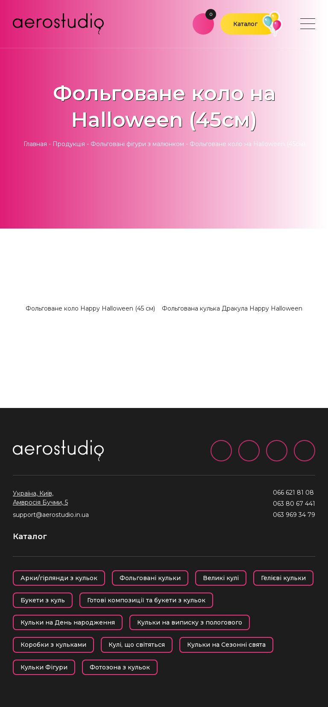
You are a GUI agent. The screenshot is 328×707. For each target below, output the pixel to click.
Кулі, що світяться (136, 644)
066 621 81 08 (293, 492)
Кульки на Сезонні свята (226, 644)
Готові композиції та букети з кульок (146, 600)
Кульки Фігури (43, 667)
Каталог (245, 24)
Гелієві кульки (283, 578)
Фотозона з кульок (120, 667)
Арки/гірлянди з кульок (58, 578)
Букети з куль (42, 600)
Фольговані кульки (150, 578)
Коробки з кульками (53, 644)
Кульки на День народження (67, 622)
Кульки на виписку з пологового (189, 622)
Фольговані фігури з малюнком (137, 144)
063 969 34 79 (294, 514)
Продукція (69, 144)
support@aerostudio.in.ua (51, 515)
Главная (35, 144)
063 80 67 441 (294, 503)
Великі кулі (221, 578)
